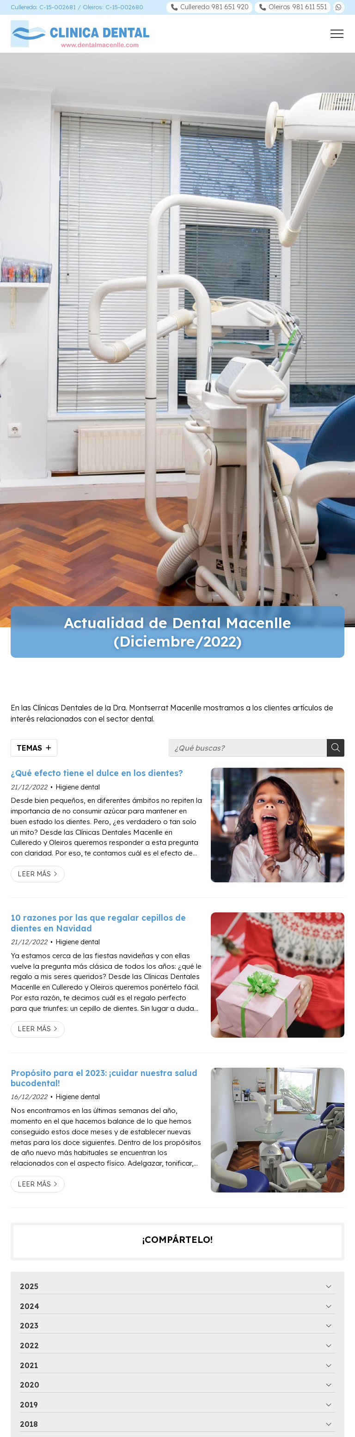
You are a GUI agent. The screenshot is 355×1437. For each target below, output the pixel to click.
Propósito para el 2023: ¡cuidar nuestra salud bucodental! (104, 1078)
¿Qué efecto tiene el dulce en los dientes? (97, 773)
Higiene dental (77, 787)
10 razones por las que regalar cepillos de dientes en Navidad (98, 922)
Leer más (34, 874)
